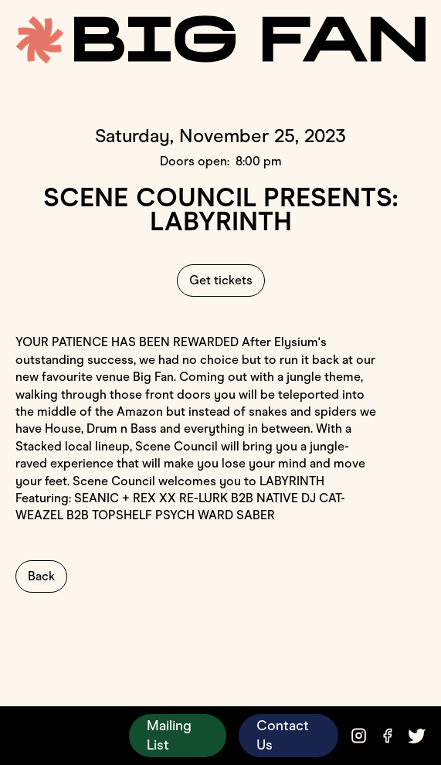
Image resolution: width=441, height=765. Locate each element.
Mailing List (169, 735)
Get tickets (221, 280)
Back (41, 576)
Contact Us (282, 735)
